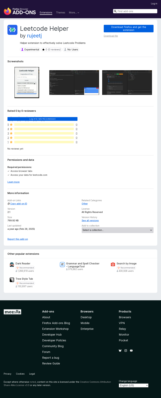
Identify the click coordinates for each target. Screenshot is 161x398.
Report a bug (50, 357)
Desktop (86, 317)
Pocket (123, 340)
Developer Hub (52, 334)
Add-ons (48, 311)
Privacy (7, 373)
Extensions (46, 12)
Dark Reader (23, 263)
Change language (128, 381)
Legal (32, 373)
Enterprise (87, 328)
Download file (111, 35)
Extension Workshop (55, 328)
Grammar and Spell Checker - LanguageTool (82, 265)
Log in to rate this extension (42, 119)
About (46, 317)
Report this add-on (17, 239)
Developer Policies (54, 340)
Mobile (85, 323)
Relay (122, 328)
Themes (60, 12)
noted (33, 382)
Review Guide (51, 363)
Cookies (20, 373)
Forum (46, 352)
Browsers (125, 317)
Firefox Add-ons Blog (56, 323)
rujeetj (34, 36)
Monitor (124, 334)
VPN (122, 323)
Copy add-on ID (17, 203)
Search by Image (127, 263)
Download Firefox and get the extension (128, 28)
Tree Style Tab (24, 278)
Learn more (13, 182)
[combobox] (135, 11)
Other (85, 203)
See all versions (90, 220)
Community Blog (53, 346)
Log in (154, 3)
